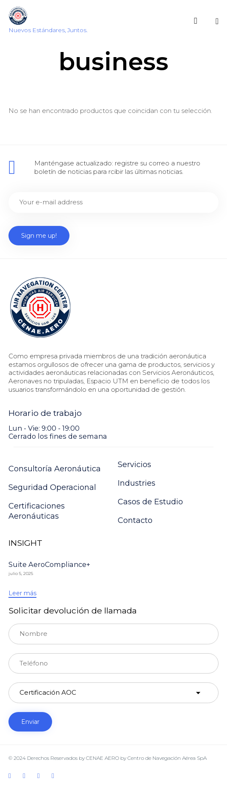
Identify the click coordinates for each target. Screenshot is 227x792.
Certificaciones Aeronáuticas (36, 511)
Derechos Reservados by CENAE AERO (73, 758)
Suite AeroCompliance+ (49, 564)
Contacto (135, 520)
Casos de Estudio (150, 501)
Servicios (134, 464)
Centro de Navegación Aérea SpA (167, 758)
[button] (22, 593)
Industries (136, 483)
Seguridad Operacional (52, 487)
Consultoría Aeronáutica (54, 468)
